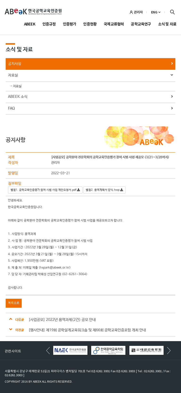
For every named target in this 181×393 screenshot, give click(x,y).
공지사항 (90, 64)
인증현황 (90, 24)
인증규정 (49, 24)
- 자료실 (15, 86)
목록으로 (13, 303)
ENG (154, 12)
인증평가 (69, 24)
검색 (172, 12)
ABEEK (29, 24)
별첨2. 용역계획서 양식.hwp (104, 190)
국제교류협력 (114, 24)
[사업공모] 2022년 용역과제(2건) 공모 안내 (62, 320)
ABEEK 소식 (90, 97)
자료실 (90, 75)
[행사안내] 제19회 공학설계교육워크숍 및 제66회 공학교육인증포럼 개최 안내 (87, 330)
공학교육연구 (141, 24)
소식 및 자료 (167, 24)
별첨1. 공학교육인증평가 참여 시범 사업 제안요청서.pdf (45, 190)
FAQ (90, 109)
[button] (169, 350)
